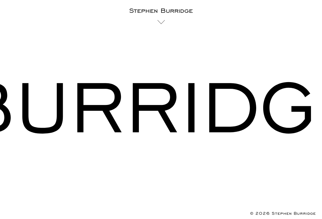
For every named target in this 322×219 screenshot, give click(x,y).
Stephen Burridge (161, 11)
